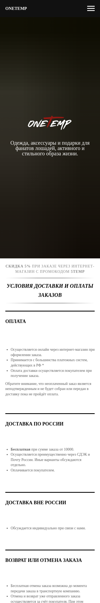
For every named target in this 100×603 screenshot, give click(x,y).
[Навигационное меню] (91, 8)
